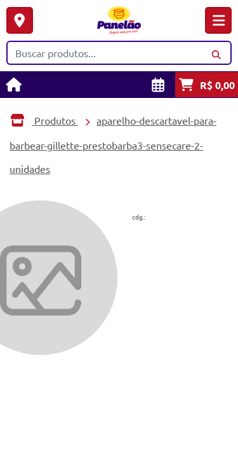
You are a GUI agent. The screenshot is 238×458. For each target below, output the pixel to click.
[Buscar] (216, 53)
